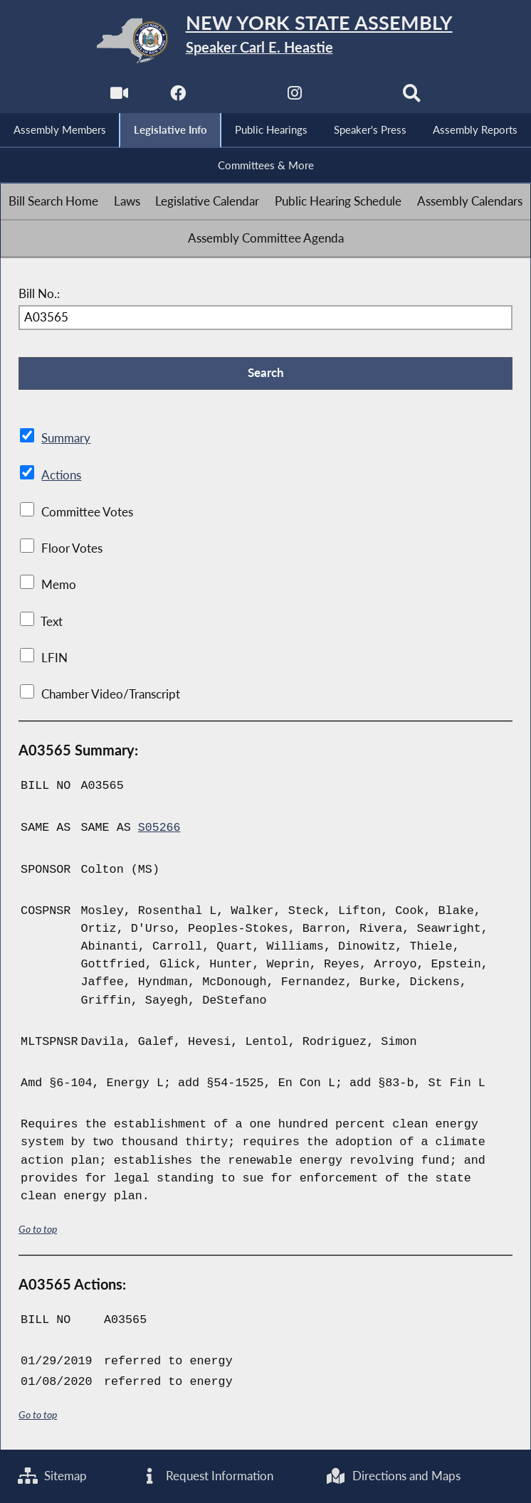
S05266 (159, 827)
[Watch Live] (118, 97)
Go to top (38, 1228)
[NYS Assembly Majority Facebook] (177, 97)
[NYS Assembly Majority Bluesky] (354, 97)
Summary (65, 439)
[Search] (412, 97)
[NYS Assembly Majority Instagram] (295, 97)
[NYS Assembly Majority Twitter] (236, 97)
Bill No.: (39, 294)
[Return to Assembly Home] (265, 40)
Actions (60, 475)
